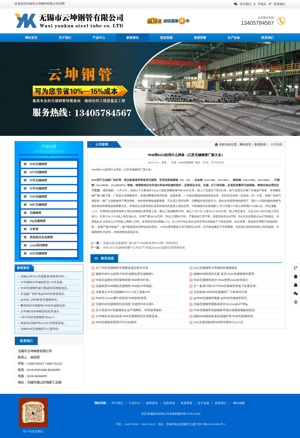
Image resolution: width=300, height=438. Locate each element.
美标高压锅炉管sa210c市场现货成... (43, 323)
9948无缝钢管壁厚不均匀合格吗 (116, 322)
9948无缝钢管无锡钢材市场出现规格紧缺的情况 (224, 310)
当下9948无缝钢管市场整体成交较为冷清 (122, 267)
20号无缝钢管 (35, 188)
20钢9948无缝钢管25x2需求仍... (40, 328)
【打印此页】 (217, 162)
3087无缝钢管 (35, 204)
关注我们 (242, 4)
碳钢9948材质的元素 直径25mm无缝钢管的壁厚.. (225, 273)
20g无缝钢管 (35, 221)
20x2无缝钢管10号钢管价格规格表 (215, 267)
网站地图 (239, 403)
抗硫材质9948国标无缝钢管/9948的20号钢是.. (124, 286)
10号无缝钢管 (35, 180)
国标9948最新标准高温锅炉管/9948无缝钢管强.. (224, 316)
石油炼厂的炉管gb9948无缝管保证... (43, 293)
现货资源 (166, 37)
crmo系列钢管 (36, 245)
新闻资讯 (132, 37)
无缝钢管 (32, 212)
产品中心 (98, 37)
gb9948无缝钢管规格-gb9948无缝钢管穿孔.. (221, 298)
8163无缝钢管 (35, 253)
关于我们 (65, 37)
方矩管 (31, 229)
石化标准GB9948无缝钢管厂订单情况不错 (220, 292)
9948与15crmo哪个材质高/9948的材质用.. (122, 298)
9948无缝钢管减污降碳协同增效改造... (44, 288)
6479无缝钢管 (35, 172)
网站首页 (245, 144)
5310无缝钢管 (35, 196)
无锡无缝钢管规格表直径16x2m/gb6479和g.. (221, 304)
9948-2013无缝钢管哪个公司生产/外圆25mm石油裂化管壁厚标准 (144, 247)
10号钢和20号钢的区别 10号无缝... (42, 282)
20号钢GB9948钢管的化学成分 (39, 311)
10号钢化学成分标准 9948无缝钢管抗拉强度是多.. (127, 316)
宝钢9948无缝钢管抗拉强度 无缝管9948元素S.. (125, 304)
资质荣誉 (200, 37)
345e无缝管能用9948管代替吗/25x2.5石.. (219, 322)
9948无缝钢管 (35, 164)
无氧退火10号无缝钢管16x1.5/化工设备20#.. (123, 292)
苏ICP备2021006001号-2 (211, 424)
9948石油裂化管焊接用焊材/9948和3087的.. (123, 280)
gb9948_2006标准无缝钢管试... (39, 299)
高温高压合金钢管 (38, 237)
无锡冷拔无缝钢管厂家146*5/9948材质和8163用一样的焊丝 (140, 243)
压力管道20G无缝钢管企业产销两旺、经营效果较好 (129, 310)
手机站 (260, 4)
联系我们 (277, 4)
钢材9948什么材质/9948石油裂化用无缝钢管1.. (125, 273)
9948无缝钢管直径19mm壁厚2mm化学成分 (221, 280)
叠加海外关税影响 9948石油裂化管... (43, 305)
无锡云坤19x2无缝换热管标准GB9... (43, 276)
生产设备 (234, 37)
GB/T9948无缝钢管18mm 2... (38, 317)
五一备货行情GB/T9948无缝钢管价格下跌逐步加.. (225, 286)
